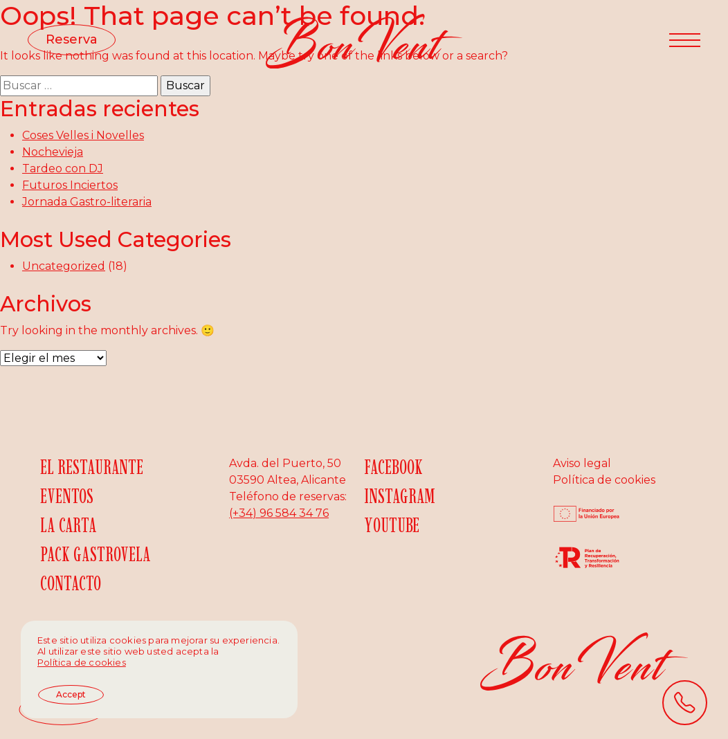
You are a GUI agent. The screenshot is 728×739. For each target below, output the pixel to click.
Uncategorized (63, 266)
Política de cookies (604, 479)
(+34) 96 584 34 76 (279, 513)
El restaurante (91, 467)
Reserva (72, 39)
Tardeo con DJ (62, 168)
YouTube (391, 525)
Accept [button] (71, 694)
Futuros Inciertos (70, 185)
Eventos (66, 496)
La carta (68, 525)
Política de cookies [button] (81, 662)
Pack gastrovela (95, 554)
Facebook (393, 467)
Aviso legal (582, 463)
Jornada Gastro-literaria (87, 201)
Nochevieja (52, 151)
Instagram (399, 496)
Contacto (70, 583)
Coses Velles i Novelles (83, 135)
